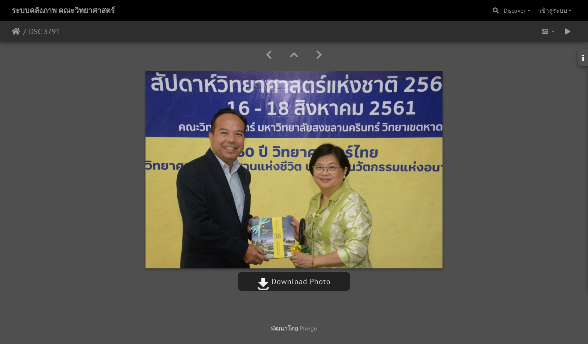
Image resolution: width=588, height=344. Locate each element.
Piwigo (308, 328)
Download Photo (294, 281)
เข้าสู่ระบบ (553, 10)
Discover (514, 10)
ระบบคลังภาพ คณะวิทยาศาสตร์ (63, 10)
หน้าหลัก (16, 31)
